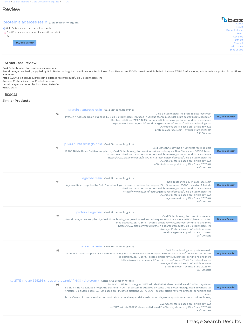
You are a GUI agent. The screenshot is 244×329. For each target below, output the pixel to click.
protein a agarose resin (85, 110)
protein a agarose (89, 212)
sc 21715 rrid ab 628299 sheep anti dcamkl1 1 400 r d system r (54, 280)
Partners (238, 39)
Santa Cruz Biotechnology (117, 280)
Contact (238, 43)
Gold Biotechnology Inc (64, 22)
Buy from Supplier (24, 43)
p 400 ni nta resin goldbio (83, 144)
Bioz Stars (237, 46)
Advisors (238, 36)
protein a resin (91, 246)
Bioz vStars (236, 49)
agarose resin (92, 178)
